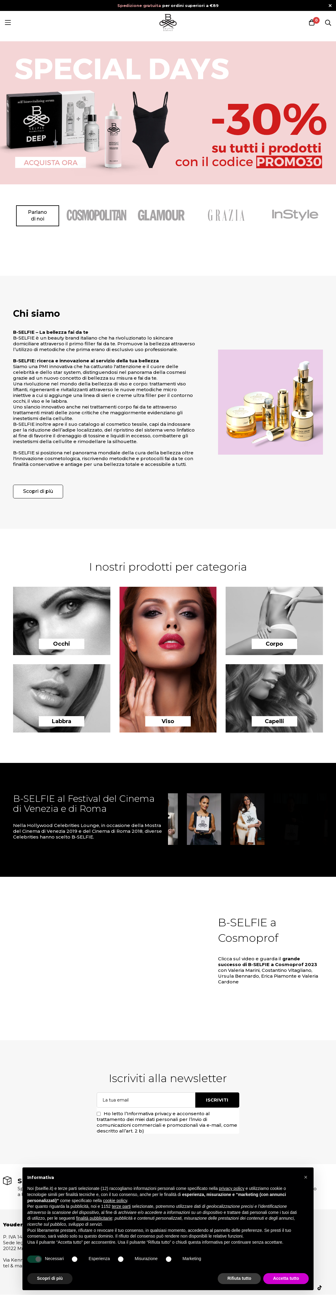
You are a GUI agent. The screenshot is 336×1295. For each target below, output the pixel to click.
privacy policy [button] (231, 1188)
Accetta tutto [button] (286, 1278)
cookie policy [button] (115, 1200)
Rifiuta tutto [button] (239, 1278)
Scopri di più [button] (50, 1278)
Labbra (61, 721)
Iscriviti (217, 1100)
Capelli (274, 721)
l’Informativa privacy (147, 1113)
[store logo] (168, 22)
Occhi (61, 644)
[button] (306, 1177)
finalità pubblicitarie (94, 1218)
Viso (168, 721)
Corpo (274, 644)
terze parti (121, 1206)
